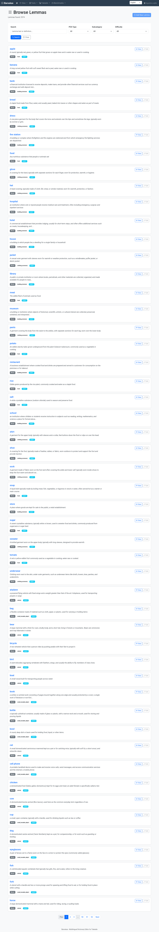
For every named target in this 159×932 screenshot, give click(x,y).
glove (12, 169)
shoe (12, 447)
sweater (14, 538)
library (13, 273)
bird (12, 659)
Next (97, 917)
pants (12, 327)
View (138, 49)
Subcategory (97, 27)
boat (12, 675)
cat (11, 744)
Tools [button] (32, 3)
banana (13, 64)
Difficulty (118, 27)
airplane (14, 589)
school (13, 412)
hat (11, 185)
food (12, 153)
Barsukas (7, 3)
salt (11, 396)
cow (12, 798)
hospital (14, 201)
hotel (12, 220)
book (12, 691)
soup (12, 485)
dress (12, 115)
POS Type (72, 27)
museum (14, 308)
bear (12, 624)
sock (12, 466)
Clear (26, 37)
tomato (13, 554)
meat (12, 292)
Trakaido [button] (43, 3)
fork (12, 881)
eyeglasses (15, 849)
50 (82, 917)
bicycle (13, 643)
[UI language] (136, 2)
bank (12, 81)
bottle (13, 710)
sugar (12, 519)
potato (13, 343)
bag (11, 608)
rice (11, 380)
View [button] (23, 3)
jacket (13, 255)
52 (92, 917)
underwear (15, 570)
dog (12, 830)
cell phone (15, 763)
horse (12, 899)
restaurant (15, 362)
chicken (13, 782)
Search (13, 27)
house (13, 239)
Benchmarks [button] (58, 3)
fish (11, 865)
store (12, 503)
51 (87, 917)
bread (12, 99)
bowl (12, 728)
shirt (12, 431)
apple (12, 48)
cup (11, 814)
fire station (15, 134)
